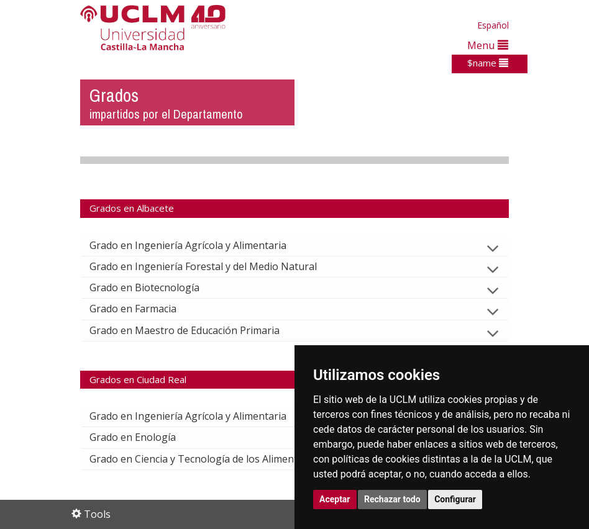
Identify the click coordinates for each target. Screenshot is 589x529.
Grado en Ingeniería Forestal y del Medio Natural (213, 266)
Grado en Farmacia (142, 308)
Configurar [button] (455, 499)
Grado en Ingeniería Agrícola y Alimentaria (197, 245)
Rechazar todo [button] (392, 499)
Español (493, 25)
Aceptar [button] (334, 499)
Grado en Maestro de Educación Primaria (194, 330)
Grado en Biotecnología (154, 287)
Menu (487, 45)
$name (487, 63)
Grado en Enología (142, 437)
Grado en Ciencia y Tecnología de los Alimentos (209, 459)
